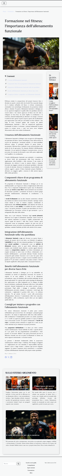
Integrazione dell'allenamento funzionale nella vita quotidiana (23, 87)
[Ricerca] (9, 463)
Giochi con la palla (31, 463)
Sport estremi (31, 468)
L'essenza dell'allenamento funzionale (17, 80)
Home (4, 11)
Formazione (11, 11)
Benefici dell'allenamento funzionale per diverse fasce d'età (23, 91)
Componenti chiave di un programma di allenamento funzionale (24, 84)
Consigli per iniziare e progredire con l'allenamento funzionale (24, 94)
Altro (31, 473)
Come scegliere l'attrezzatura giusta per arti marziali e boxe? (17, 388)
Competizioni (31, 465)
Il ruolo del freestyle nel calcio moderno (22, 435)
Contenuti (11, 76)
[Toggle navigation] (4, 3)
